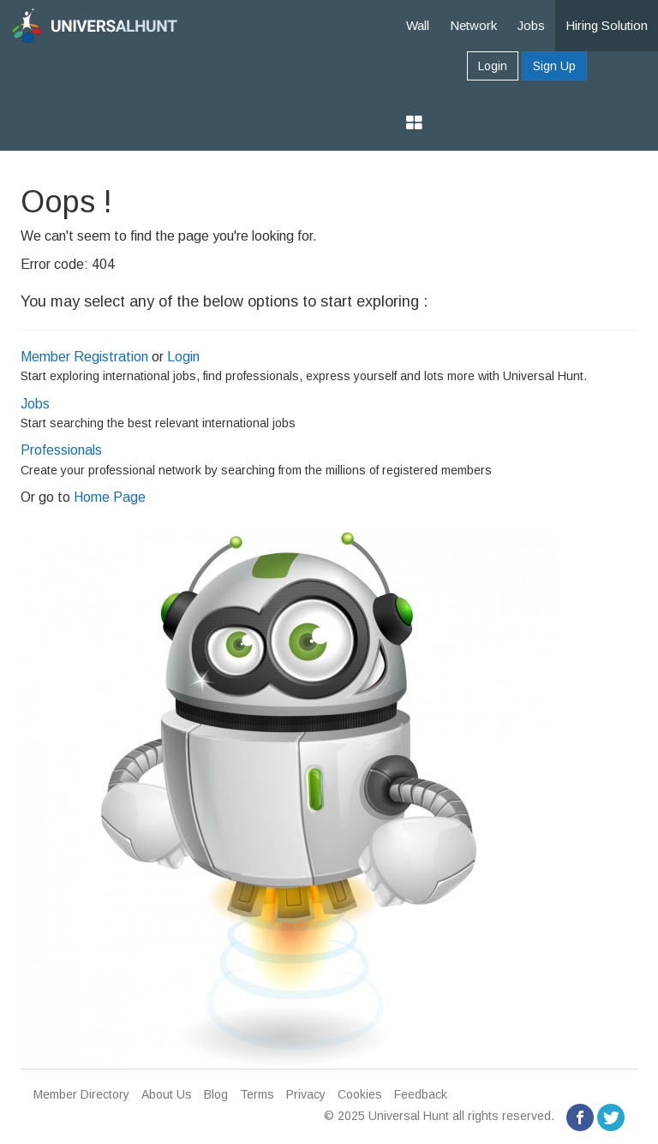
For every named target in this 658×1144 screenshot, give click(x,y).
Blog (216, 1094)
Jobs (531, 25)
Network (473, 25)
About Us (166, 1094)
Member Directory (81, 1094)
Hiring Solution (606, 25)
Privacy (306, 1094)
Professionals (61, 450)
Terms (257, 1094)
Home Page (110, 497)
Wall (417, 25)
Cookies (360, 1094)
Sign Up (554, 66)
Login (492, 66)
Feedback (420, 1094)
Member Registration (84, 356)
